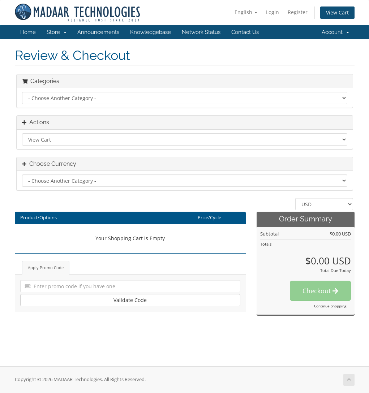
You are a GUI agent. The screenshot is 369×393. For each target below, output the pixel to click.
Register (298, 12)
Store (56, 32)
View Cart (337, 12)
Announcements (98, 32)
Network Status (201, 32)
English (246, 12)
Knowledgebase (150, 32)
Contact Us (245, 32)
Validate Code (130, 300)
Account (335, 32)
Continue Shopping (330, 305)
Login (272, 12)
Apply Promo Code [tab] (46, 267)
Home (28, 32)
